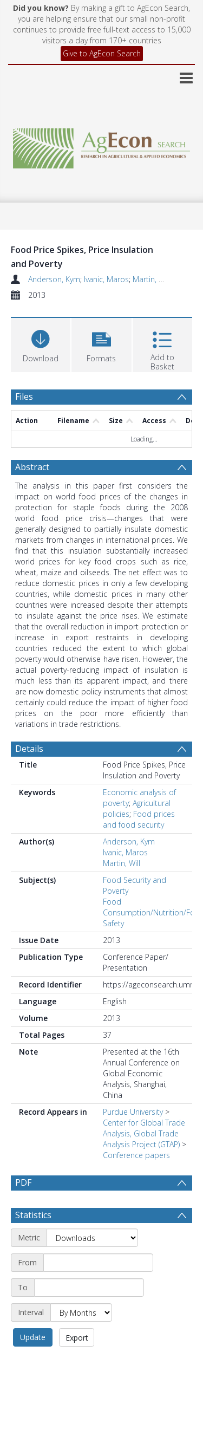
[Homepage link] (102, 145)
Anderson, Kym (54, 279)
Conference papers (136, 1155)
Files (24, 396)
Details (29, 749)
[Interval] (81, 1312)
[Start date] (98, 1262)
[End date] (89, 1287)
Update (32, 1337)
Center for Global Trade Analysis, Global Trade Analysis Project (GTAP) (144, 1133)
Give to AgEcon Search (102, 53)
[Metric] (92, 1237)
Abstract (32, 467)
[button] (101, 343)
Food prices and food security (139, 819)
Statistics (33, 1215)
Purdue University (133, 1112)
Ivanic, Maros (106, 279)
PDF (23, 1182)
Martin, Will (151, 279)
